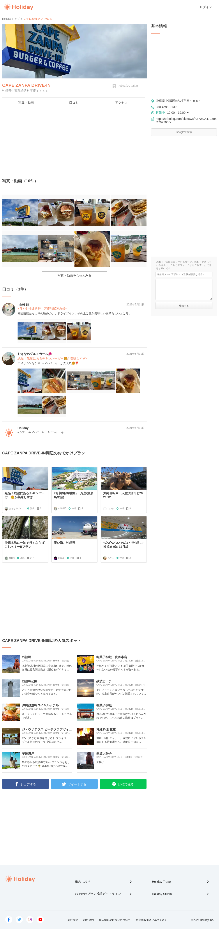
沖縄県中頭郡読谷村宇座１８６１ (179, 101)
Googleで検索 (184, 132)
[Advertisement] (74, 143)
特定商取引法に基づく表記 (151, 920)
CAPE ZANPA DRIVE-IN (26, 85)
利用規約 (88, 920)
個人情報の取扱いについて (115, 920)
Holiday (18, 7)
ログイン (206, 7)
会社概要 (72, 920)
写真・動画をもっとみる (74, 275)
